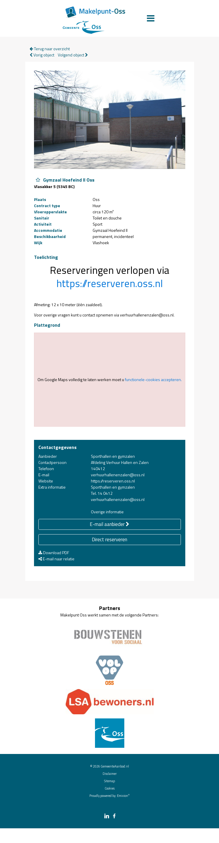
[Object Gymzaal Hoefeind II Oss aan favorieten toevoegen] (38, 180)
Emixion (122, 795)
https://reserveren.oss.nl (109, 283)
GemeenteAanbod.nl (115, 766)
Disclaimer (110, 773)
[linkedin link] (106, 816)
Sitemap (109, 781)
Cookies (110, 788)
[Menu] (150, 18)
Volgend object (73, 55)
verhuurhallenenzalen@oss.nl (118, 475)
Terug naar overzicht (50, 49)
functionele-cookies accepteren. (153, 379)
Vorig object (42, 55)
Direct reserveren (109, 539)
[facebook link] (114, 816)
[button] (109, 283)
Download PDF (53, 552)
